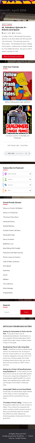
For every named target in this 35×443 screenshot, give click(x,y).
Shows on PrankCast (10, 213)
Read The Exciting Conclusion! (13, 56)
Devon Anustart (8, 239)
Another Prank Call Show (12, 230)
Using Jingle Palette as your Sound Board (17, 389)
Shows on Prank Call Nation (12, 208)
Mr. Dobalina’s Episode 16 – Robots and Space (14, 28)
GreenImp (6, 270)
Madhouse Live (8, 244)
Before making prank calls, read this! (17, 102)
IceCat (5, 275)
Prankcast (17, 138)
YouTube (23, 136)
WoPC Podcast (7, 24)
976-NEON (7, 266)
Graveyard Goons (9, 221)
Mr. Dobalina (17, 33)
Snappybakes (8, 293)
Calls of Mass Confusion (11, 261)
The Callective (8, 284)
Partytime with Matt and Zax (13, 253)
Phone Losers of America (11, 257)
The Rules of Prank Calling (12, 403)
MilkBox (6, 279)
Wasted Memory (8, 226)
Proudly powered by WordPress (13, 436)
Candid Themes (20, 438)
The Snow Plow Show (10, 217)
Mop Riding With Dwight (11, 248)
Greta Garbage (8, 288)
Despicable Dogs (9, 235)
